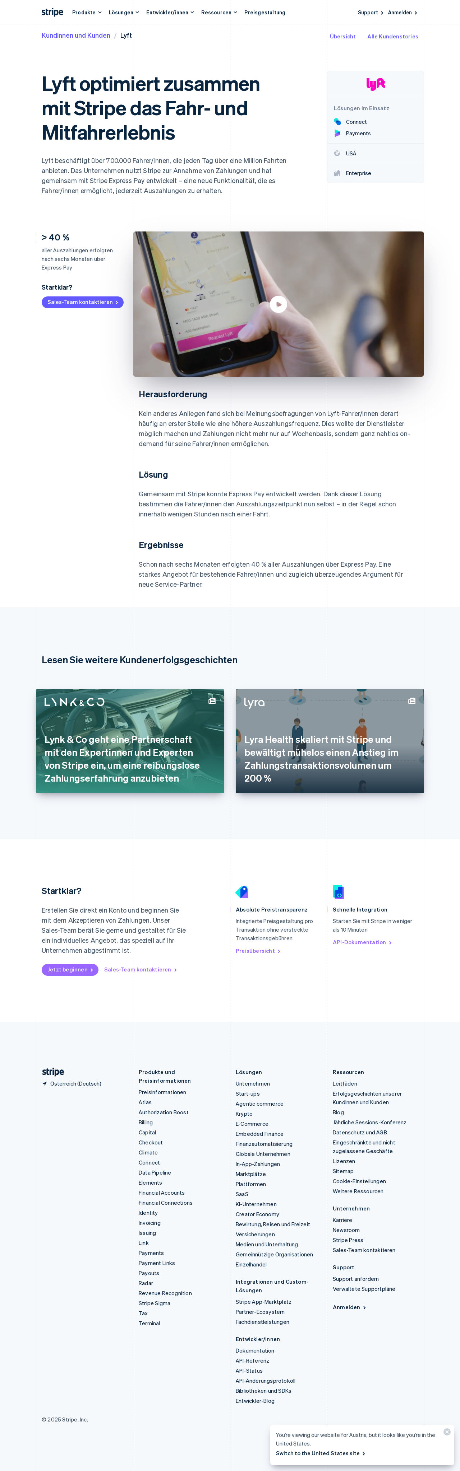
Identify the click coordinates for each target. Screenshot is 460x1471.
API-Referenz (252, 1360)
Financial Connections (166, 1202)
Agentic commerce (260, 1103)
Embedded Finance (260, 1133)
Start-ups (248, 1093)
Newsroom (346, 1229)
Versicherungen (255, 1234)
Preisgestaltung (264, 12)
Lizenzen (344, 1161)
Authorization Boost (164, 1112)
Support (371, 12)
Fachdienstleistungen (262, 1321)
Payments (151, 1252)
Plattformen (251, 1183)
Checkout (151, 1142)
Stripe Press (348, 1239)
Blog (338, 1112)
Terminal (149, 1323)
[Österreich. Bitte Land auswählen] (71, 1083)
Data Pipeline (155, 1172)
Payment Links (157, 1262)
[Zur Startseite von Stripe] (50, 1072)
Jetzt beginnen (70, 969)
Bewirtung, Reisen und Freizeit (273, 1224)
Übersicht (343, 36)
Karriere (343, 1219)
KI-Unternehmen (256, 1204)
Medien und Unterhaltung (267, 1244)
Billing (146, 1122)
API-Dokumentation (363, 942)
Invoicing (150, 1222)
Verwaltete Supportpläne (364, 1288)
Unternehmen (253, 1083)
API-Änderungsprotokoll (265, 1380)
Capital (147, 1132)
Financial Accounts (162, 1192)
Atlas (145, 1102)
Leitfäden (345, 1083)
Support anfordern (356, 1278)
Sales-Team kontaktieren (83, 301)
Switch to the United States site (321, 1453)
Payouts (149, 1272)
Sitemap (343, 1171)
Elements (150, 1182)
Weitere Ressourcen (358, 1191)
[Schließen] (446, 1433)
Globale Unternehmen (263, 1153)
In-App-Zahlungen (258, 1163)
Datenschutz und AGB (360, 1132)
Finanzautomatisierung (264, 1143)
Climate (148, 1152)
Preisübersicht (258, 950)
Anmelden (403, 12)
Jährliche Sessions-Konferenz (370, 1122)
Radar (146, 1283)
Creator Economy (257, 1214)
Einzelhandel (251, 1264)
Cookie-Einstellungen (359, 1181)
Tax (143, 1313)
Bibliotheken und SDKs (263, 1390)
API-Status (249, 1370)
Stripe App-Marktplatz (263, 1301)
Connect (149, 1162)
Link (144, 1242)
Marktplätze (251, 1173)
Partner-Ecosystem (260, 1311)
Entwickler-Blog (255, 1400)
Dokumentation (255, 1350)
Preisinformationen (163, 1092)
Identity (148, 1212)
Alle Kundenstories (392, 36)
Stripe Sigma (154, 1303)
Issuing (147, 1232)
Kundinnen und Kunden (76, 35)
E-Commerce (252, 1123)
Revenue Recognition (165, 1293)
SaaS (242, 1194)
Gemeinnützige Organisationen (274, 1254)
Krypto (244, 1113)
